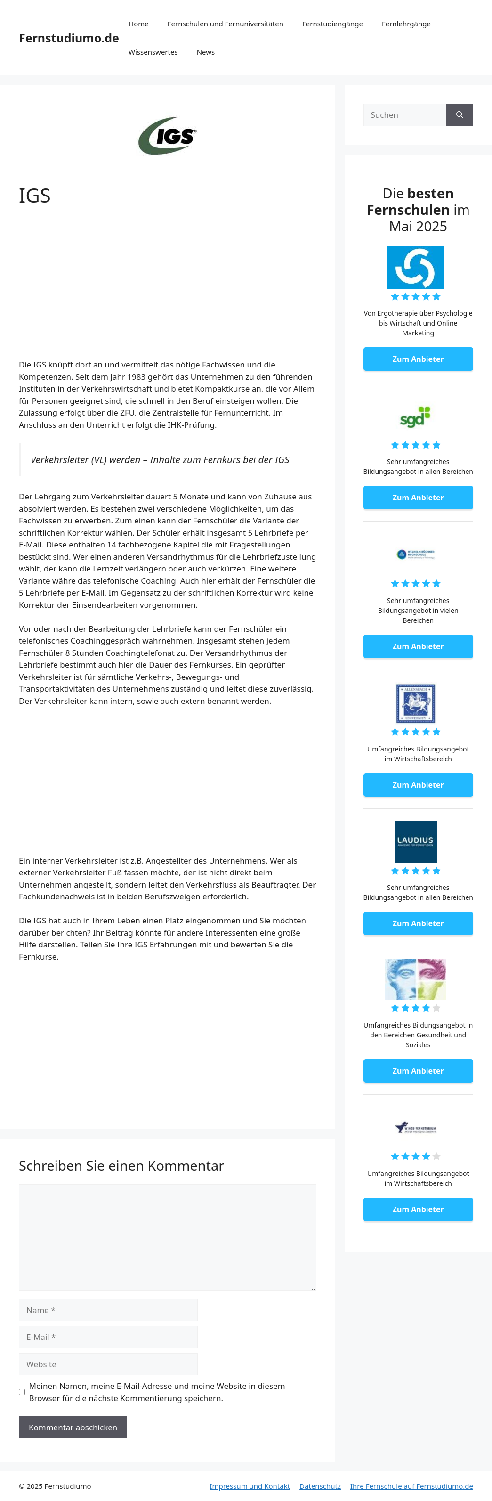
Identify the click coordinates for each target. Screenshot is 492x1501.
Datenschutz (320, 1486)
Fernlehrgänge (406, 23)
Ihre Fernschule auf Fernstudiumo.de (411, 1486)
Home (139, 23)
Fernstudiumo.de (69, 38)
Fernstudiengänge (332, 23)
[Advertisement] (167, 289)
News (206, 52)
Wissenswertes (153, 52)
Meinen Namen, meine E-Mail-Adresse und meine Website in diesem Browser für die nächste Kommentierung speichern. (157, 1391)
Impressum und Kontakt (250, 1486)
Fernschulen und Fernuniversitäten (225, 23)
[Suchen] (459, 115)
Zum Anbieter (418, 359)
